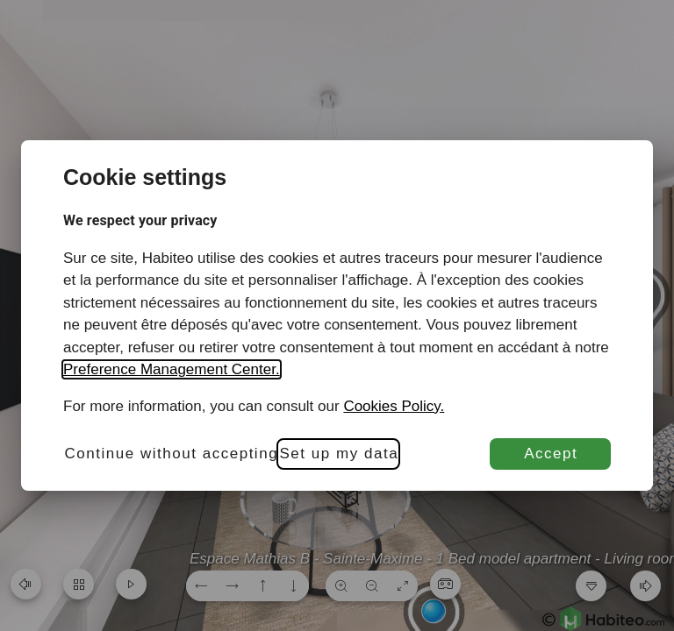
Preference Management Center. (171, 369)
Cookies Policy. (393, 406)
